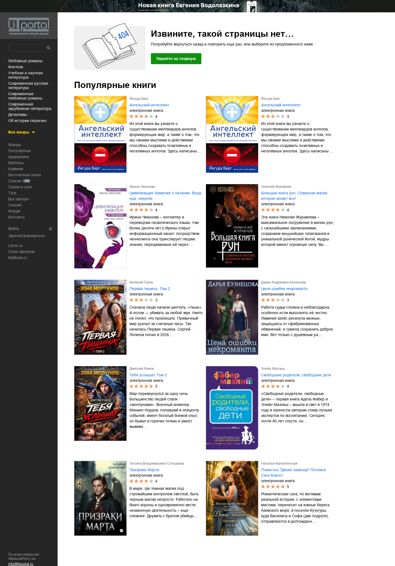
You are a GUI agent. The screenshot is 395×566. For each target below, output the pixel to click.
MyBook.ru (17, 257)
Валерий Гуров (141, 282)
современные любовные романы (25, 96)
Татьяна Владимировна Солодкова (156, 463)
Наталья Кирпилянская (279, 463)
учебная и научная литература (25, 75)
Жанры (14, 145)
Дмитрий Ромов (141, 369)
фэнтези (15, 67)
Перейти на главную (176, 58)
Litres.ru (15, 245)
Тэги (12, 193)
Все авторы (18, 199)
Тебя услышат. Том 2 (148, 375)
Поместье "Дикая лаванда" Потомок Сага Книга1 (293, 472)
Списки (14, 181)
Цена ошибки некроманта (284, 288)
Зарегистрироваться (26, 236)
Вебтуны (16, 163)
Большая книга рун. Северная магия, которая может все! (294, 196)
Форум (14, 211)
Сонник (14, 205)
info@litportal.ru (20, 564)
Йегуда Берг (138, 99)
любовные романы (25, 61)
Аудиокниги (18, 157)
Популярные (19, 151)
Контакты (16, 217)
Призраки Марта (144, 470)
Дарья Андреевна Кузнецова (283, 282)
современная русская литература (28, 85)
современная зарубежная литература (29, 106)
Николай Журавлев (276, 187)
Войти (13, 228)
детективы (17, 114)
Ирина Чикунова (142, 187)
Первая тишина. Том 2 (149, 288)
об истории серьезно (27, 120)
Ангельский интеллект (149, 105)
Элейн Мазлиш (273, 369)
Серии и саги (20, 187)
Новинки (15, 169)
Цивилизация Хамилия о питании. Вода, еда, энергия (165, 196)
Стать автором (21, 251)
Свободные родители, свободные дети (296, 375)
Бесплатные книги (24, 175)
